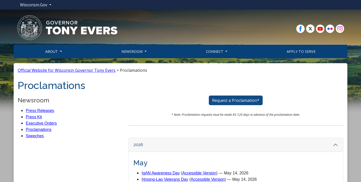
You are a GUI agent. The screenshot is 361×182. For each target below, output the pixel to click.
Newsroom (132, 51)
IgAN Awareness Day (161, 173)
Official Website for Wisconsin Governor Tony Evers (67, 70)
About (52, 51)
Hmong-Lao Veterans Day (165, 179)
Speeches (35, 136)
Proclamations (38, 129)
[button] (67, 27)
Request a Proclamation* (235, 100)
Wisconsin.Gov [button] (34, 5)
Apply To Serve (301, 51)
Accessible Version (199, 173)
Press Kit (34, 117)
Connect (215, 51)
